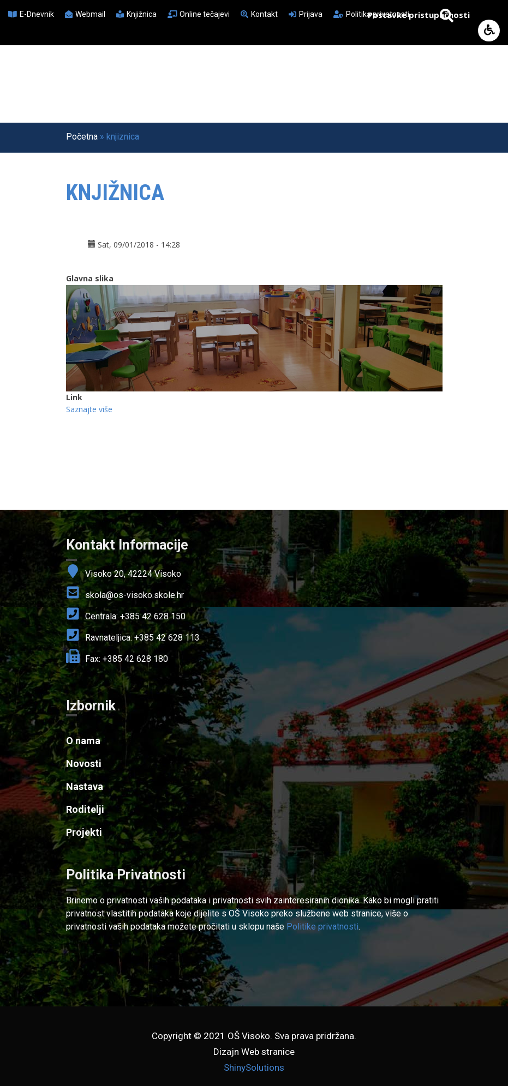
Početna (82, 136)
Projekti (84, 832)
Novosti (83, 763)
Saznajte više (89, 409)
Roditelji (85, 809)
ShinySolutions (254, 1067)
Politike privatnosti (322, 926)
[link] (254, 875)
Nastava (84, 786)
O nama (83, 740)
